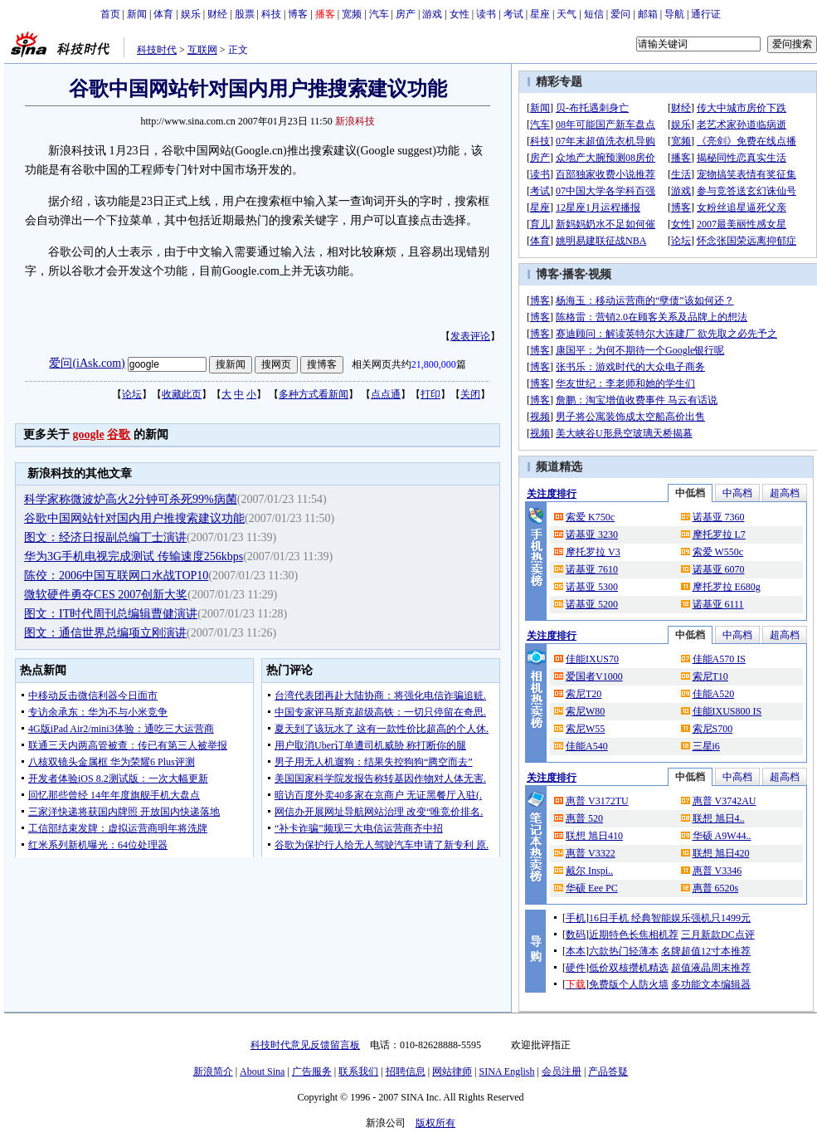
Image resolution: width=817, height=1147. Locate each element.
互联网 (202, 50)
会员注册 (561, 1071)
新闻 (137, 14)
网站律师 (452, 1071)
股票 (245, 14)
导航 (674, 14)
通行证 (706, 14)
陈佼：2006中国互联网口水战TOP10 (116, 575)
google (89, 434)
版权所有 (435, 1123)
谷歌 (118, 434)
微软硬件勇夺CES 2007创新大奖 (105, 594)
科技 (271, 14)
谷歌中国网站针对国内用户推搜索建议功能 (134, 518)
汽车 (379, 14)
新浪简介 (213, 1071)
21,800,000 (433, 364)
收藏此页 (182, 394)
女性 (459, 14)
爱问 (620, 14)
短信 (594, 14)
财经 (217, 14)
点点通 (386, 394)
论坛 (132, 394)
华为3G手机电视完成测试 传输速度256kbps (133, 556)
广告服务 (312, 1071)
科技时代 (157, 50)
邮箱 (648, 14)
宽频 (352, 14)
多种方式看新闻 (313, 394)
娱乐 (191, 14)
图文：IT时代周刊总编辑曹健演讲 (110, 614)
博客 (298, 14)
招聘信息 (406, 1071)
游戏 (432, 14)
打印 (430, 394)
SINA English (506, 1071)
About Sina (262, 1071)
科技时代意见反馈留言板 (305, 1045)
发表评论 (470, 336)
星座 (540, 14)
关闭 (470, 394)
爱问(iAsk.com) (86, 363)
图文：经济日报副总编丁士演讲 (105, 537)
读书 (486, 14)
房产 (406, 14)
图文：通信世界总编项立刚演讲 (105, 633)
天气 (566, 14)
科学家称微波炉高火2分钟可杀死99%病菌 (130, 499)
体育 (163, 14)
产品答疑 (608, 1071)
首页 (110, 14)
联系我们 (358, 1071)
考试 (513, 14)
